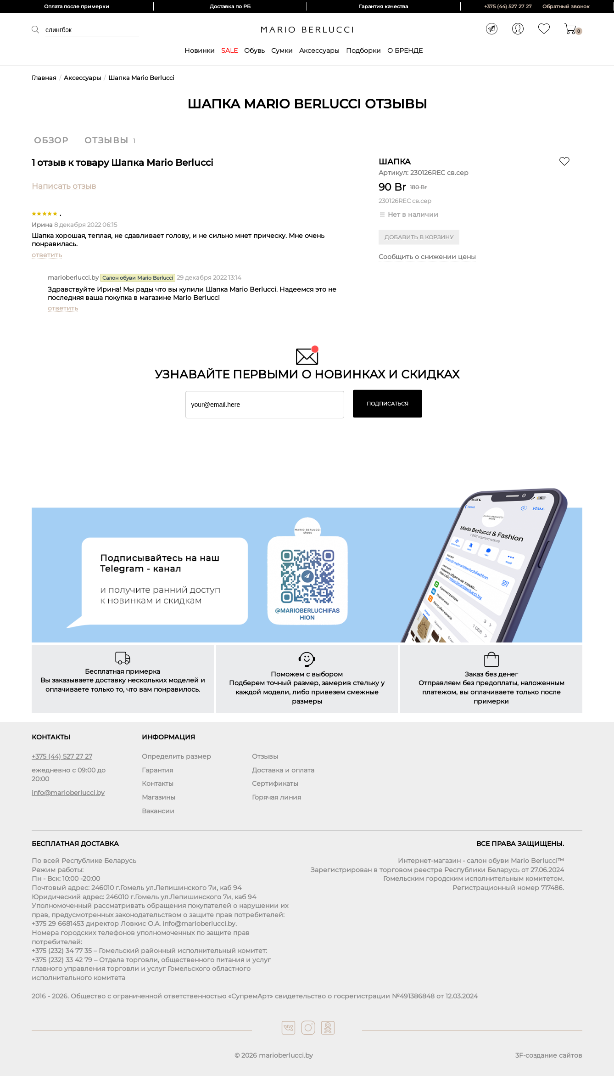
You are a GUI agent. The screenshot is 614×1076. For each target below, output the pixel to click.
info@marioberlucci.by (68, 793)
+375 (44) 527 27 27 (508, 6)
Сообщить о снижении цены (427, 257)
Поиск (38, 29)
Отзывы (106, 140)
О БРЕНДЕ (405, 50)
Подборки (363, 50)
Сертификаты (275, 783)
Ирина (42, 224)
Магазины (158, 797)
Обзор (51, 140)
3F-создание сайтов (548, 1055)
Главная (44, 77)
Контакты (157, 783)
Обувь (254, 50)
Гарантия (157, 770)
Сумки (282, 50)
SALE (229, 50)
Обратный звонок (566, 6)
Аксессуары (319, 50)
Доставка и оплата (283, 770)
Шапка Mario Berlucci (141, 77)
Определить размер (176, 756)
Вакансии (158, 811)
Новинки (199, 50)
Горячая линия (276, 797)
